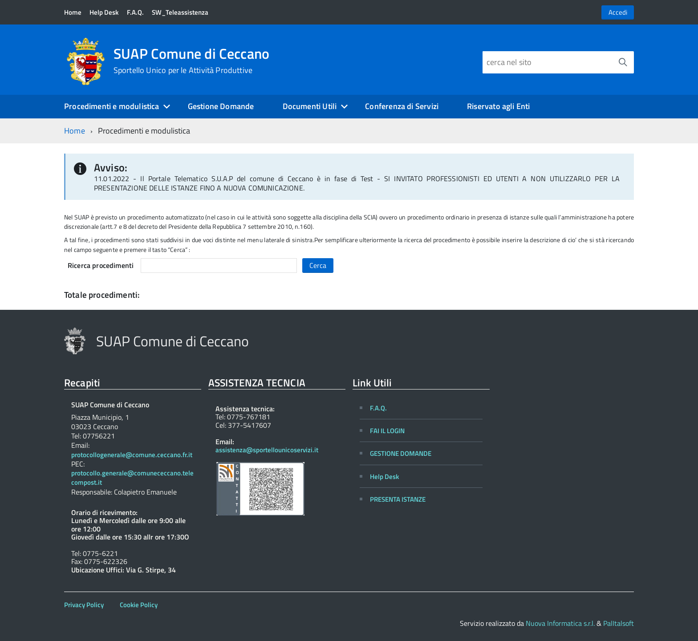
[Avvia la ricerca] (623, 62)
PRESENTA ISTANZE (398, 499)
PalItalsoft (618, 623)
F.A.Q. (135, 12)
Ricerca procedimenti (101, 265)
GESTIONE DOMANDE (400, 453)
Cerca (317, 265)
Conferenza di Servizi (401, 106)
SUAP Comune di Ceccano (192, 60)
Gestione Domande (221, 106)
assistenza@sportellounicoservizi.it (266, 450)
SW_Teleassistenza (180, 12)
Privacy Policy (84, 605)
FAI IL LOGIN (387, 431)
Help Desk (103, 12)
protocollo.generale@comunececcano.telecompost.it (132, 478)
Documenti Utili (310, 106)
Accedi (618, 12)
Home (72, 12)
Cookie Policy (139, 605)
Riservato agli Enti (498, 106)
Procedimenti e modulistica (111, 106)
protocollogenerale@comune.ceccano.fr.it (131, 455)
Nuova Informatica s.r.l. (560, 623)
